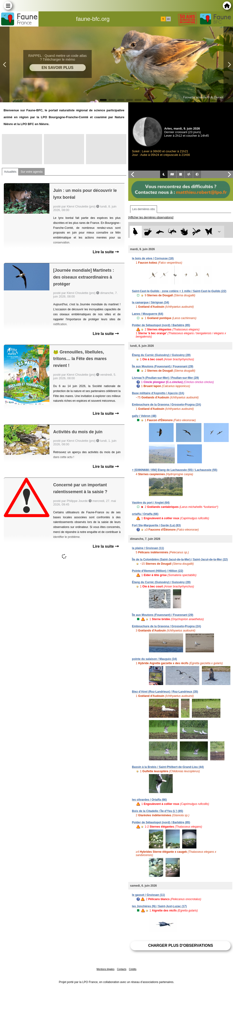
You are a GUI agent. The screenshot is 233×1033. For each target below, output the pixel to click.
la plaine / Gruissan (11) (148, 548)
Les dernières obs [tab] (143, 209)
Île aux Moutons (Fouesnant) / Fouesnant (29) (162, 366)
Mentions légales (105, 969)
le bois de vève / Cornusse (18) (153, 258)
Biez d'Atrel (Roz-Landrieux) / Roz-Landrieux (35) (165, 691)
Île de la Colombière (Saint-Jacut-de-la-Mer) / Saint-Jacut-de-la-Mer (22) (180, 559)
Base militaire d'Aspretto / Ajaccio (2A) (158, 393)
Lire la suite (106, 251)
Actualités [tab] (10, 171)
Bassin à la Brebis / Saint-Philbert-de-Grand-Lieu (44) (168, 767)
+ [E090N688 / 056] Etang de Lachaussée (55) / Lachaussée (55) (174, 470)
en (168, 19)
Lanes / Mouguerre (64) (147, 314)
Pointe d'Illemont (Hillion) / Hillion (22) (157, 571)
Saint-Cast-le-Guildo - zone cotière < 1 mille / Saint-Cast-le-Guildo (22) (179, 291)
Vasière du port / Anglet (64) (151, 502)
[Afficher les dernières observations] (151, 217)
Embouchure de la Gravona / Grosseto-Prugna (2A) (166, 404)
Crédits (133, 969)
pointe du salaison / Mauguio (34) (154, 659)
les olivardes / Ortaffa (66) (149, 799)
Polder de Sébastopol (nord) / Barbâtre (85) (161, 325)
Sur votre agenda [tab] (32, 171)
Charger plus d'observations (180, 945)
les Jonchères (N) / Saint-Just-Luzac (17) (159, 906)
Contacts (121, 969)
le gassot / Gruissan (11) (148, 895)
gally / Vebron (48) (144, 416)
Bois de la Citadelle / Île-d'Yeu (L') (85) (157, 811)
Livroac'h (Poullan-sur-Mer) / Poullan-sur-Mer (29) (165, 377)
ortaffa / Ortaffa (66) (145, 514)
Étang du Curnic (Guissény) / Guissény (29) (161, 355)
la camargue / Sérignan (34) (150, 302)
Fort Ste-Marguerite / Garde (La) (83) (156, 525)
